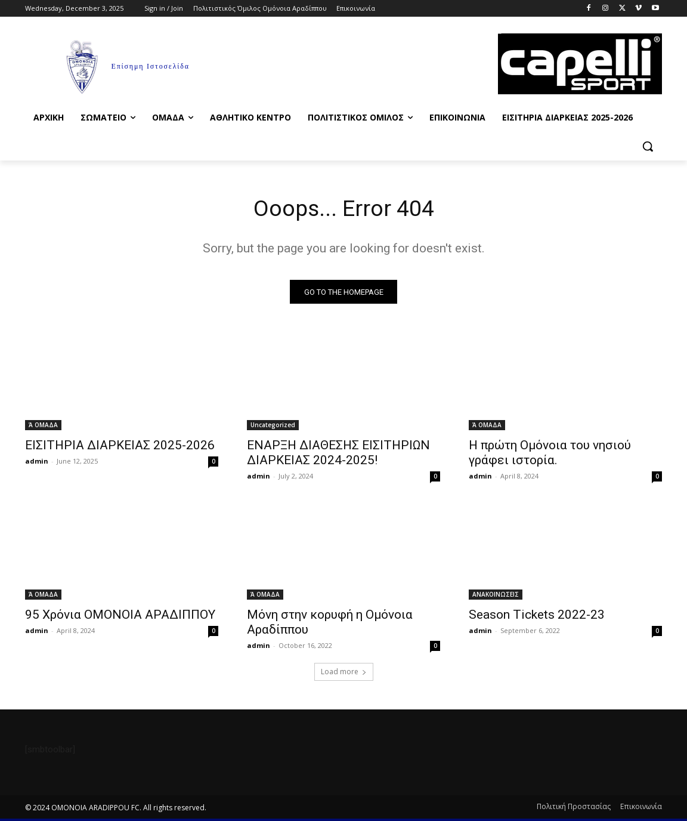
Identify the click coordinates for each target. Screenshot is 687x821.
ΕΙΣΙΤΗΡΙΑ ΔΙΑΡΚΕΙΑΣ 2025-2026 (120, 447)
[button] (647, 146)
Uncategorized (272, 427)
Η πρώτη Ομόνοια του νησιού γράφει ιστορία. (550, 455)
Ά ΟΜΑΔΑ (43, 427)
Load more (344, 674)
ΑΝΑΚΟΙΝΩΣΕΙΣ (495, 596)
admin (36, 463)
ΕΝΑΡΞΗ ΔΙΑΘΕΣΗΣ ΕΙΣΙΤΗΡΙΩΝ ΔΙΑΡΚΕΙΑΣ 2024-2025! (338, 455)
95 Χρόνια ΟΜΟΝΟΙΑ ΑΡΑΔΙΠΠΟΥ (120, 617)
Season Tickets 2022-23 (537, 617)
